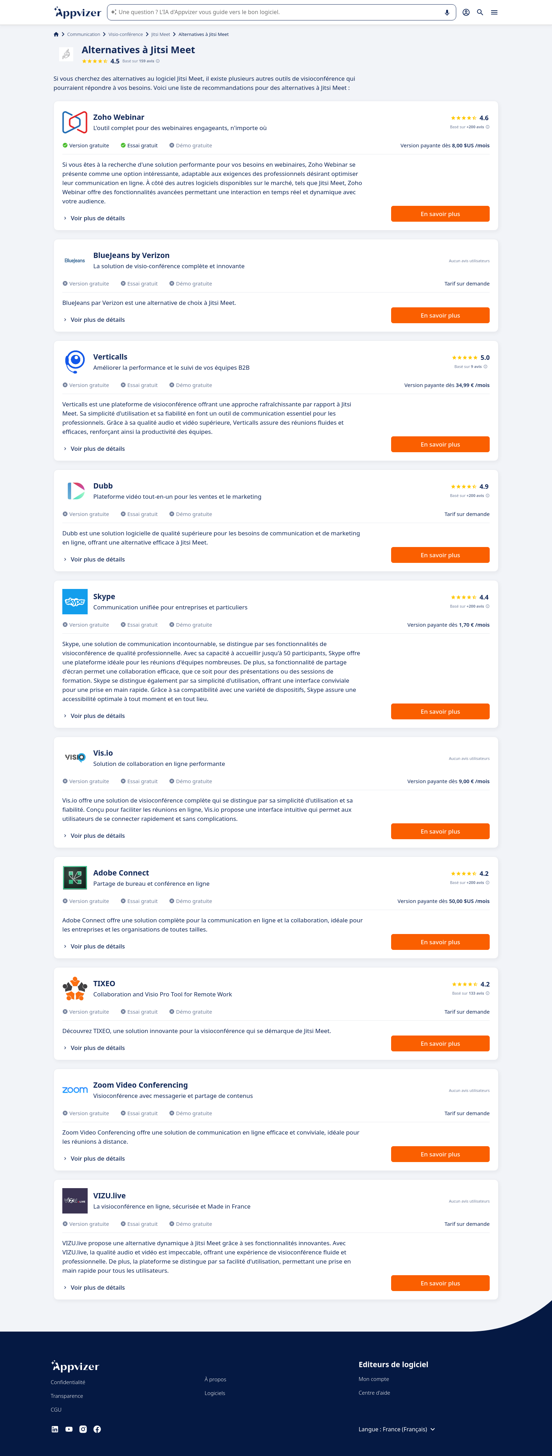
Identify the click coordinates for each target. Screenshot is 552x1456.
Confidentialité (68, 1382)
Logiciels (215, 1392)
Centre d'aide (374, 1392)
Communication (83, 34)
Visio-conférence (125, 34)
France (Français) (410, 1429)
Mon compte (374, 1378)
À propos (215, 1379)
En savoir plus (440, 214)
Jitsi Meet (160, 34)
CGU (56, 1409)
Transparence (67, 1395)
